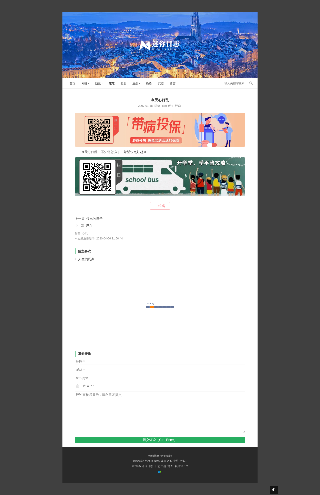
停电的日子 (94, 218)
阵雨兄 (165, 461)
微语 (149, 83)
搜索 (251, 83)
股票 (98, 83)
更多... (183, 461)
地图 (170, 466)
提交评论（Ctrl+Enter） (160, 440)
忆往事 (149, 461)
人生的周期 (86, 259)
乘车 (89, 225)
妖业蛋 (174, 461)
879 (164, 105)
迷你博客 (154, 456)
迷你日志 (147, 466)
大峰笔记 (138, 461)
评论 (178, 105)
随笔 (111, 83)
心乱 (85, 233)
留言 (173, 83)
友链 (161, 83)
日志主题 (160, 466)
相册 (123, 83)
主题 (135, 83)
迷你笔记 (166, 456)
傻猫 (157, 461)
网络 (84, 83)
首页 (72, 83)
